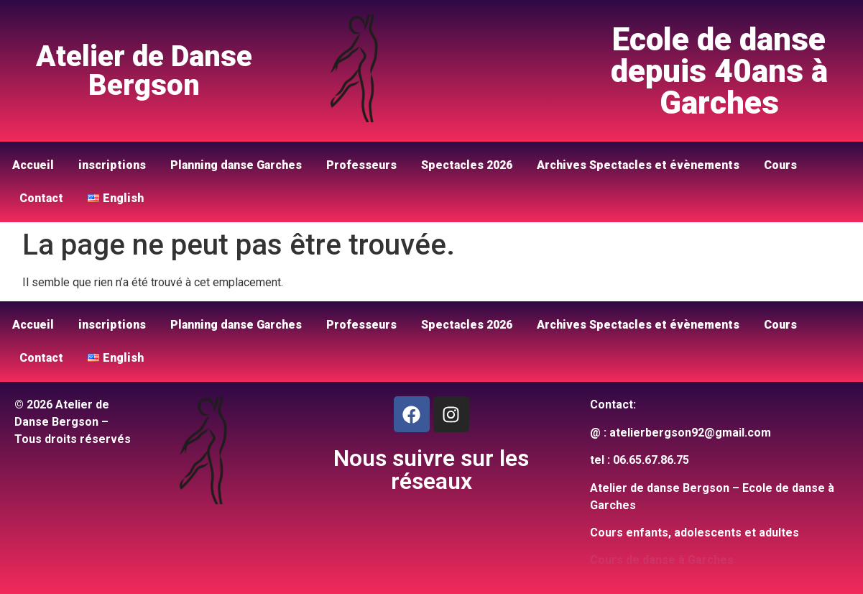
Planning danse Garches (236, 165)
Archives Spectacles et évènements (638, 165)
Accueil (33, 165)
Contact (41, 198)
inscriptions (112, 165)
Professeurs (361, 165)
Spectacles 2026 (466, 165)
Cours (780, 165)
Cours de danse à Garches (662, 560)
